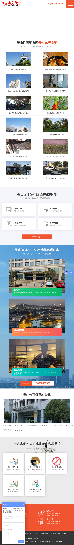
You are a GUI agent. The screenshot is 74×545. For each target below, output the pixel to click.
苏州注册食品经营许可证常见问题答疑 (34, 426)
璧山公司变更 (44, 533)
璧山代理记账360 (57, 541)
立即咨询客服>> (37, 237)
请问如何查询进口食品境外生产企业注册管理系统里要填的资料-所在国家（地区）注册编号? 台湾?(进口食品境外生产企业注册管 (9, 426)
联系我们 (65, 533)
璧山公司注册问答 (30, 541)
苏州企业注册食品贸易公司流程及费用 (60, 426)
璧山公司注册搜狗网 (44, 541)
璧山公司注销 (34, 533)
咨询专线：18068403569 (56, 4)
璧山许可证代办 (55, 533)
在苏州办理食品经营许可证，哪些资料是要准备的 (9, 430)
